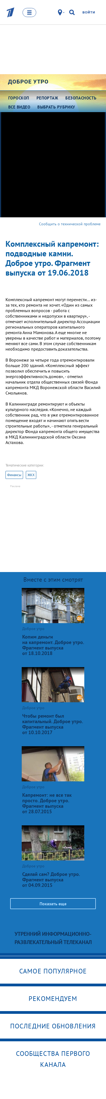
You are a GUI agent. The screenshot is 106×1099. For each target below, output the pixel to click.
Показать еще (53, 903)
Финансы (14, 475)
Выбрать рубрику (56, 107)
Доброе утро (28, 81)
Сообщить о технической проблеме (70, 223)
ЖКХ (31, 475)
